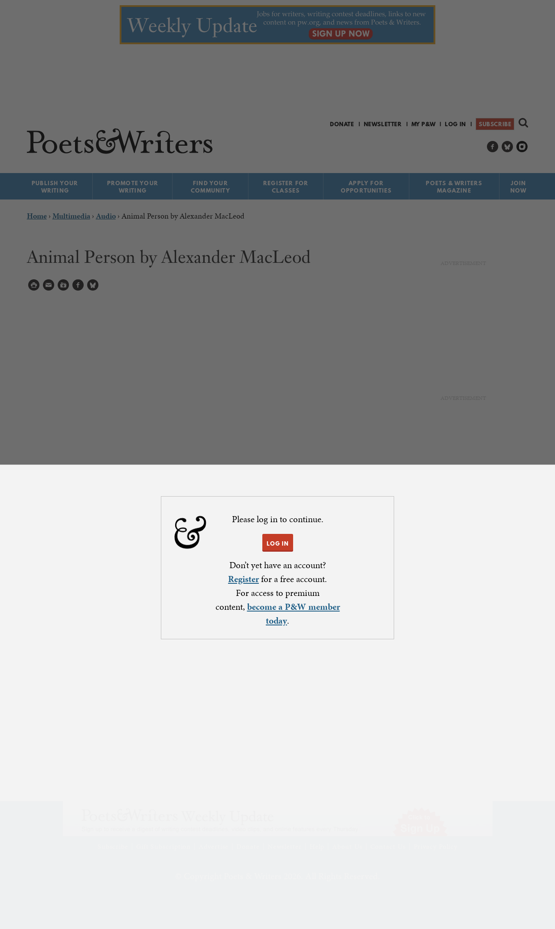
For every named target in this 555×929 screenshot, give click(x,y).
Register (243, 579)
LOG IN (278, 543)
